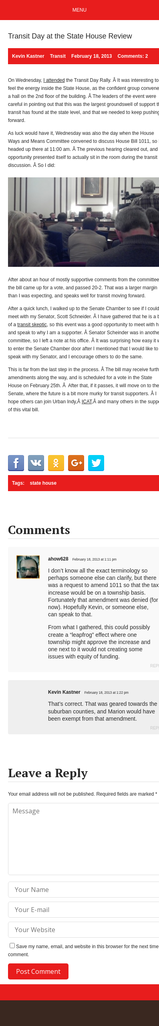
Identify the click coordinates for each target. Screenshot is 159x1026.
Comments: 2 (132, 56)
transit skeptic (31, 324)
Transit (58, 56)
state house (43, 483)
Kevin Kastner (64, 692)
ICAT (87, 401)
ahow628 (58, 559)
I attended (53, 80)
